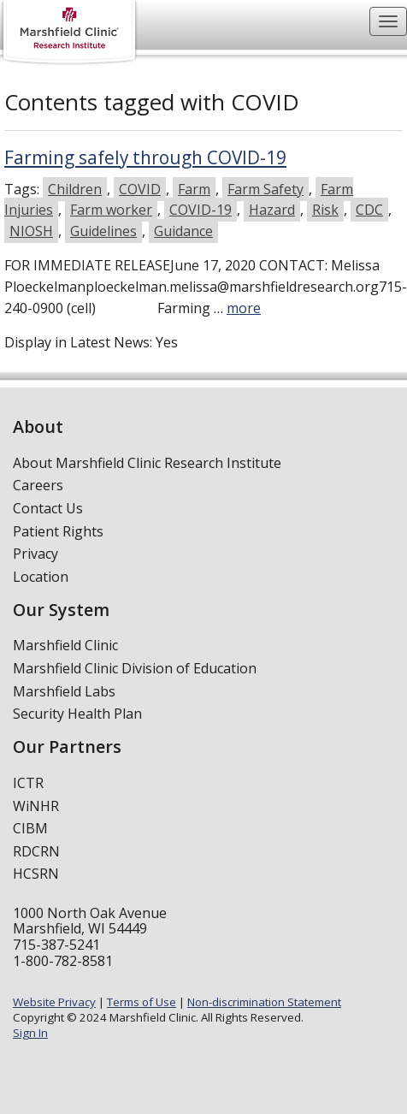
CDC (369, 209)
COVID (140, 189)
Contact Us (48, 508)
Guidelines (103, 231)
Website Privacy (54, 1002)
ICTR (28, 782)
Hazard (272, 209)
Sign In (30, 1032)
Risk (325, 209)
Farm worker (111, 209)
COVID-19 (200, 209)
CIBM (30, 828)
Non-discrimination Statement (264, 1002)
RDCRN (36, 851)
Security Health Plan (77, 713)
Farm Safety (265, 189)
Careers (38, 485)
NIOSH (31, 231)
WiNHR (36, 806)
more (244, 308)
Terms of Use (141, 1002)
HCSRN (36, 873)
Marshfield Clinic (65, 645)
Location (40, 576)
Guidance (183, 231)
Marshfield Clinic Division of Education (135, 668)
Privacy (35, 553)
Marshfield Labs (64, 691)
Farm (194, 189)
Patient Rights (58, 531)
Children (75, 189)
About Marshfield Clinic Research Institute (147, 462)
